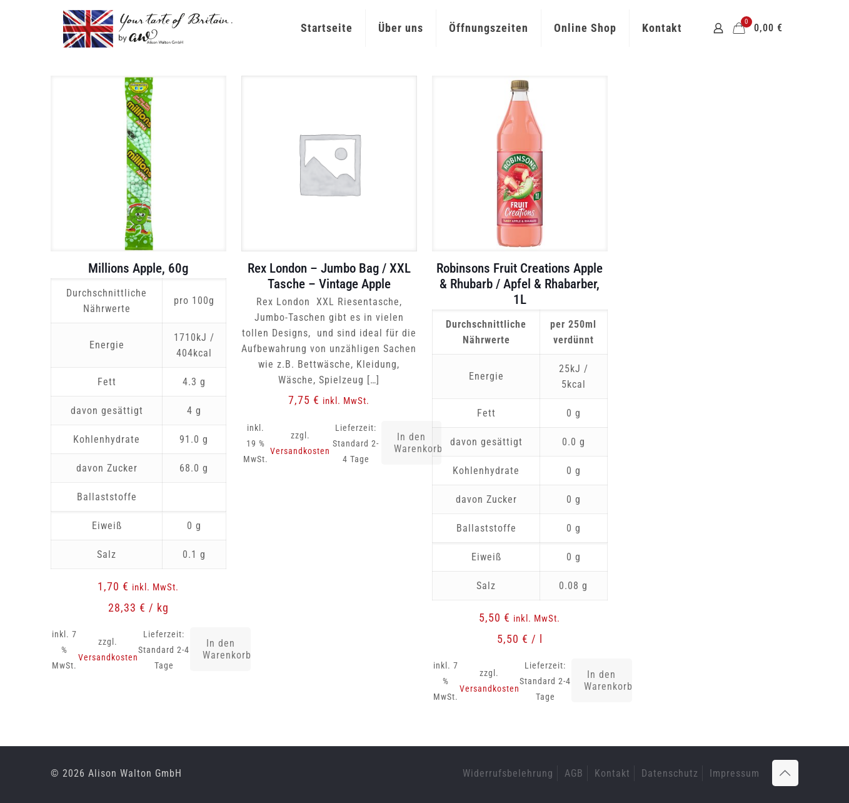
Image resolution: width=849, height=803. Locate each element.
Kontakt (612, 773)
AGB (574, 773)
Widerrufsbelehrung (508, 773)
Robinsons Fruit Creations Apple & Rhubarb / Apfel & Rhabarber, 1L (519, 284)
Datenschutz (669, 773)
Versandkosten (108, 657)
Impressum (735, 773)
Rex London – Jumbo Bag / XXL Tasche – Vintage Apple (329, 276)
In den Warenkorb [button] (227, 649)
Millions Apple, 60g (138, 268)
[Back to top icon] (785, 773)
